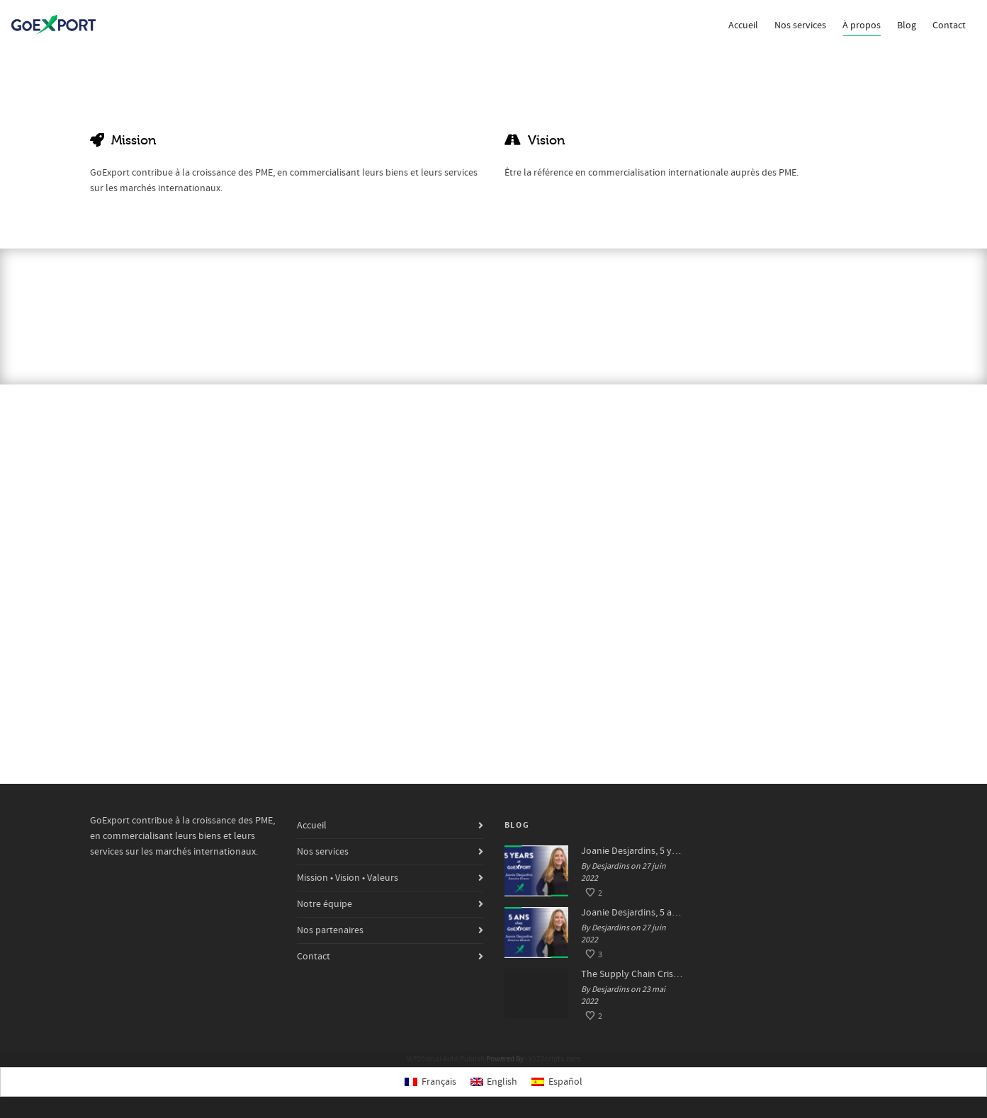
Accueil (743, 25)
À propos (861, 27)
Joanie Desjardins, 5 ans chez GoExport (632, 912)
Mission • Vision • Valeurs (347, 878)
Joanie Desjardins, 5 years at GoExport (632, 851)
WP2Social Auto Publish (446, 1059)
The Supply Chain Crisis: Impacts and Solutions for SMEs (632, 974)
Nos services (800, 25)
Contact (949, 25)
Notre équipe (324, 904)
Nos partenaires (330, 930)
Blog (906, 25)
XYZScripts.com (554, 1059)
